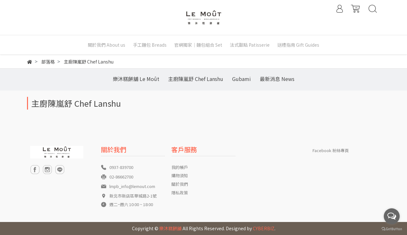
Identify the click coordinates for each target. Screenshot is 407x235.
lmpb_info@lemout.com (132, 186)
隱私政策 (179, 193)
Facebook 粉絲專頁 (331, 150)
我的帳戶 (179, 167)
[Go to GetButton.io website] (392, 228)
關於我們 (179, 184)
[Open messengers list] (392, 216)
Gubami (241, 79)
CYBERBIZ (263, 228)
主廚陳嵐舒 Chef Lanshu (195, 79)
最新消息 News (277, 79)
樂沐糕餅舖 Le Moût (136, 79)
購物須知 (179, 175)
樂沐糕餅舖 (170, 228)
